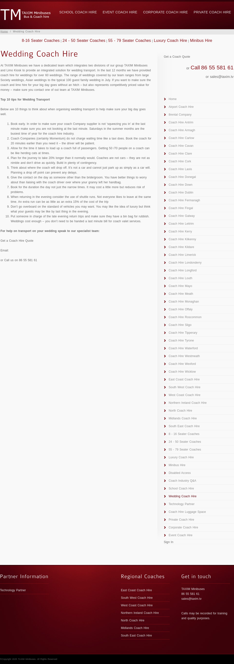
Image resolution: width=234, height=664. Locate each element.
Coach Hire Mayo (180, 286)
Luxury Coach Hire (170, 40)
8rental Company (180, 114)
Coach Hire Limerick (182, 255)
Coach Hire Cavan (181, 146)
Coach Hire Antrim (181, 122)
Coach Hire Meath (181, 293)
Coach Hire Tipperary (183, 332)
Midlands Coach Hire (183, 418)
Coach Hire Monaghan (184, 301)
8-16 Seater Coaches (40, 40)
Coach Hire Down (181, 184)
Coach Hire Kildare (181, 247)
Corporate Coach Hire (165, 12)
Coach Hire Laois (180, 169)
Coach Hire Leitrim (181, 223)
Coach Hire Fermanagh (184, 200)
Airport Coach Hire (181, 107)
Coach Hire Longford (183, 270)
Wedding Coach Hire (182, 496)
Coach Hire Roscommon (185, 317)
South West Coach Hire (184, 387)
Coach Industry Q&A (182, 480)
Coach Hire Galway (182, 216)
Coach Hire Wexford (182, 364)
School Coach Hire (78, 12)
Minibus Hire (201, 40)
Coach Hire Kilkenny (182, 239)
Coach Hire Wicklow (182, 371)
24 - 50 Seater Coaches (84, 40)
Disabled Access (180, 473)
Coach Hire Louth (180, 278)
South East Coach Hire (184, 426)
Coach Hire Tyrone (181, 340)
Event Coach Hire (120, 12)
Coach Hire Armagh (182, 130)
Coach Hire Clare (180, 153)
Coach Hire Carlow (181, 138)
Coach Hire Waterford (183, 348)
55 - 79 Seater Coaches (129, 40)
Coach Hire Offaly (181, 309)
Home (4, 31)
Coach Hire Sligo (180, 325)
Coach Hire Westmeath (184, 356)
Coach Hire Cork (180, 161)
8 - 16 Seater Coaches (184, 434)
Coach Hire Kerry (180, 231)
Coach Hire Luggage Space (187, 512)
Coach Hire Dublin (181, 192)
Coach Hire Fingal (181, 208)
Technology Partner (182, 504)
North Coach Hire (180, 410)
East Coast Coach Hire (184, 379)
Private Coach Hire (212, 12)
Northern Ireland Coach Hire (188, 403)
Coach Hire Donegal (182, 177)
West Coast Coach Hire (184, 395)
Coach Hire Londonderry (185, 262)
